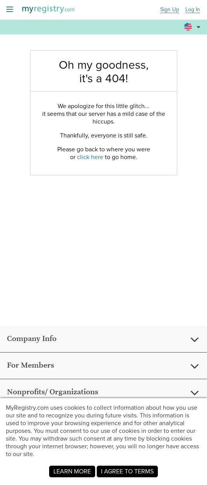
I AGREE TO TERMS (127, 471)
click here (90, 157)
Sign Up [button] (169, 10)
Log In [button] (192, 10)
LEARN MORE (72, 471)
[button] (193, 23)
